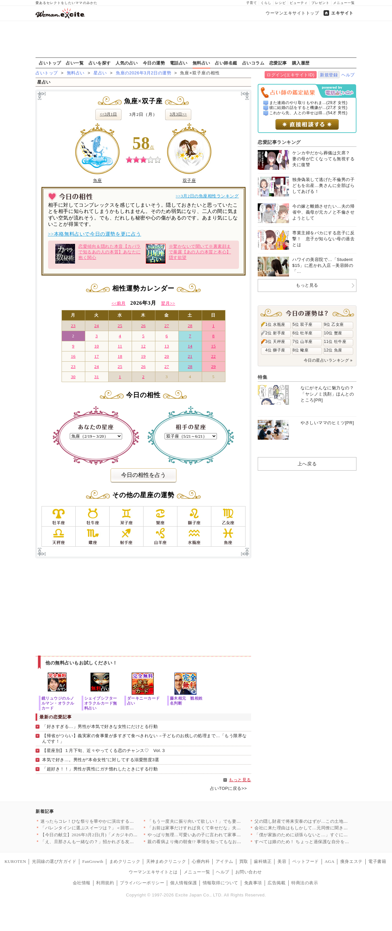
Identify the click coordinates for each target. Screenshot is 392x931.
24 (96, 325)
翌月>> (168, 303)
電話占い (179, 63)
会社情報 (82, 882)
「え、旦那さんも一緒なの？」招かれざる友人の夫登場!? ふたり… (107, 841)
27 (166, 325)
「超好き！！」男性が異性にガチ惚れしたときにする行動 (100, 768)
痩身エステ (351, 861)
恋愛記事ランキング (279, 142)
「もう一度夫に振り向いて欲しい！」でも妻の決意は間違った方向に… (218, 821)
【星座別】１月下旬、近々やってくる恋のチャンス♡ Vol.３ (104, 750)
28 (190, 325)
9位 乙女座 (334, 324)
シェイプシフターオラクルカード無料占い (100, 703)
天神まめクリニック (166, 861)
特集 (262, 377)
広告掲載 (276, 882)
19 (143, 356)
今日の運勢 (154, 63)
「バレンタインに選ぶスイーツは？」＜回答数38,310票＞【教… (104, 827)
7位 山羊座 (303, 341)
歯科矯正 (263, 861)
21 (190, 356)
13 (166, 346)
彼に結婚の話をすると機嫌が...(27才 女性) (308, 107)
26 (143, 325)
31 (96, 376)
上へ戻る (307, 463)
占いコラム (253, 63)
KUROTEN (15, 861)
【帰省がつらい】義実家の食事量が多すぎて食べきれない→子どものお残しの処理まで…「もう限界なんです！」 (144, 738)
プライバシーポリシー (142, 882)
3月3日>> (178, 114)
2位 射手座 (275, 333)
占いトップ (50, 63)
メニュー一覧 (344, 3)
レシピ (280, 3)
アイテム (224, 861)
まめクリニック (125, 861)
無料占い (201, 63)
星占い (100, 72)
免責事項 (253, 882)
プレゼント (320, 3)
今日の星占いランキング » (328, 360)
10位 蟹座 (333, 333)
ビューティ (299, 3)
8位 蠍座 (300, 350)
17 (96, 356)
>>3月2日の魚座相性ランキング (207, 196)
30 (73, 376)
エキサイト (342, 13)
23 (73, 325)
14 (190, 346)
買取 (243, 861)
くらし (266, 3)
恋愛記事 (278, 63)
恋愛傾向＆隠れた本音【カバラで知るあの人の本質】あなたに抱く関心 (98, 254)
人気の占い (127, 63)
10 (96, 346)
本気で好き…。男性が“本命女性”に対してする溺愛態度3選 (100, 759)
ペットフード (305, 861)
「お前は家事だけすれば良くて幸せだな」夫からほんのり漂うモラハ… (218, 827)
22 (213, 356)
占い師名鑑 (226, 63)
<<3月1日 (108, 114)
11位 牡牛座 (335, 341)
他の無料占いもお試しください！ (81, 662)
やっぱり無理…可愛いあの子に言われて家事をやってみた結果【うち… (218, 834)
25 (120, 325)
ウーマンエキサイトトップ (292, 13)
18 (120, 356)
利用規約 (105, 882)
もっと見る (240, 779)
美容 (281, 861)
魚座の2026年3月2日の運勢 (143, 72)
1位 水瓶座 (275, 324)
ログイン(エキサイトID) (290, 74)
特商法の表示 (304, 882)
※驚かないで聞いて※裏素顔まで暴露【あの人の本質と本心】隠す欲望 (188, 254)
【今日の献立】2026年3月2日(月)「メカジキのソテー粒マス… (102, 834)
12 (143, 346)
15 (213, 346)
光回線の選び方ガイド (54, 861)
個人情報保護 (183, 882)
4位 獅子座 (275, 350)
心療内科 (201, 861)
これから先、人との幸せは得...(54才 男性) (308, 113)
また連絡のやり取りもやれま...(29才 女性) (308, 102)
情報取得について (220, 882)
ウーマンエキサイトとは (153, 871)
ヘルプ (348, 74)
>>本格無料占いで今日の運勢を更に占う (94, 234)
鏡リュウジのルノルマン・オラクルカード (57, 703)
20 (166, 356)
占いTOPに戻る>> (228, 788)
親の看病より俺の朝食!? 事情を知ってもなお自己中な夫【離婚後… (214, 841)
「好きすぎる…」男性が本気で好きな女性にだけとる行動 (100, 726)
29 (213, 366)
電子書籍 (377, 861)
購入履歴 (301, 63)
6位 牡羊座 (303, 333)
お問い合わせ (248, 871)
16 (73, 356)
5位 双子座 (303, 324)
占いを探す (100, 63)
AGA (330, 861)
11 (120, 346)
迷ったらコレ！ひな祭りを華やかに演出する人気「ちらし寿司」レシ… (111, 821)
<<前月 (119, 303)
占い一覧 (75, 63)
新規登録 (329, 74)
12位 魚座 (333, 350)
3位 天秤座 (275, 341)
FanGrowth (92, 861)
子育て (251, 3)
